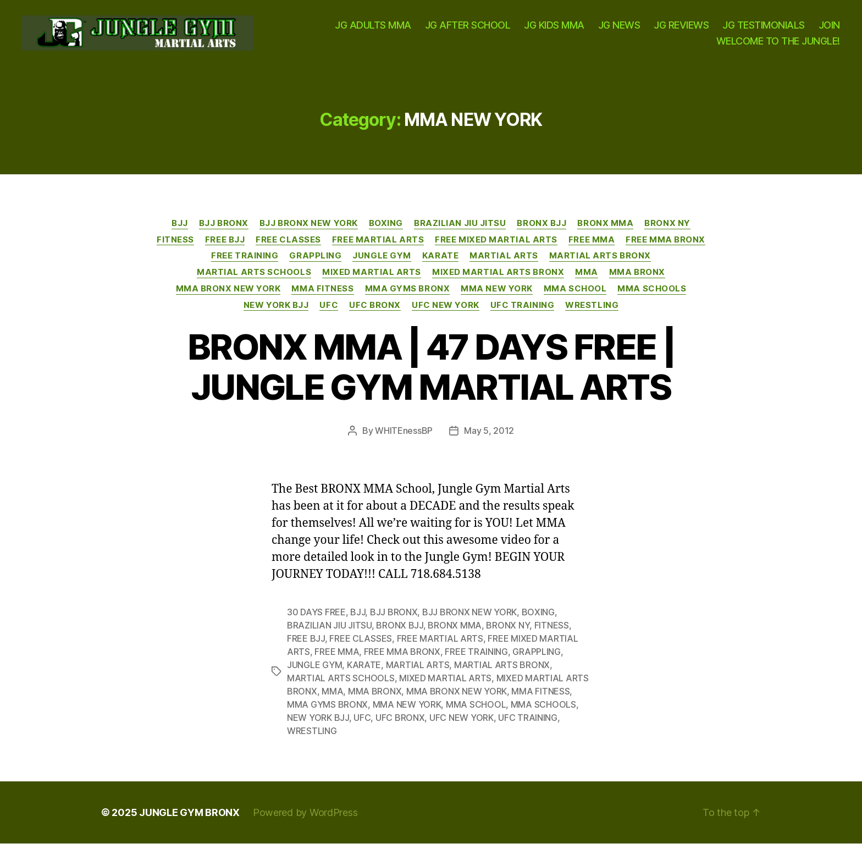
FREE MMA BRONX (665, 245)
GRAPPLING (315, 261)
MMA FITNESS (322, 294)
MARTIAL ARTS (503, 261)
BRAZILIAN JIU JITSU (460, 229)
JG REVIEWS (681, 28)
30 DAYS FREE (316, 617)
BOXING (386, 229)
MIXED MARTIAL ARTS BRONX (498, 278)
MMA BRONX (637, 278)
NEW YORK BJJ (276, 310)
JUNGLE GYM (381, 261)
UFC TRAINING (522, 310)
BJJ (180, 229)
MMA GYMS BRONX (407, 294)
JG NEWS (619, 28)
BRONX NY (667, 229)
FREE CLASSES (288, 245)
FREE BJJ (225, 245)
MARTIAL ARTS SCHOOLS (254, 278)
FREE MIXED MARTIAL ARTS (496, 245)
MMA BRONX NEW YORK (228, 294)
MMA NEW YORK (497, 294)
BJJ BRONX (223, 229)
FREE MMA (591, 245)
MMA (586, 278)
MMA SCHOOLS (651, 294)
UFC (328, 310)
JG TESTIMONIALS (763, 28)
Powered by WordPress (305, 818)
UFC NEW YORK (445, 310)
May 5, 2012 (489, 436)
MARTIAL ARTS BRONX (600, 261)
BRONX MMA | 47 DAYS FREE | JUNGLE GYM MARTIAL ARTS (431, 372)
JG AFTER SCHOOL (468, 28)
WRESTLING (591, 310)
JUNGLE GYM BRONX (189, 818)
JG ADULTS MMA (373, 28)
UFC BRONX (375, 310)
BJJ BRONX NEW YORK (308, 229)
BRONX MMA (605, 229)
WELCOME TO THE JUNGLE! (778, 43)
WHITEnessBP (404, 436)
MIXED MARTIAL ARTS (371, 278)
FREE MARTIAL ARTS (378, 245)
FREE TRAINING (244, 261)
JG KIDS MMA (554, 28)
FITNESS (175, 245)
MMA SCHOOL (575, 294)
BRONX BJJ (541, 229)
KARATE (440, 261)
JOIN (829, 28)
